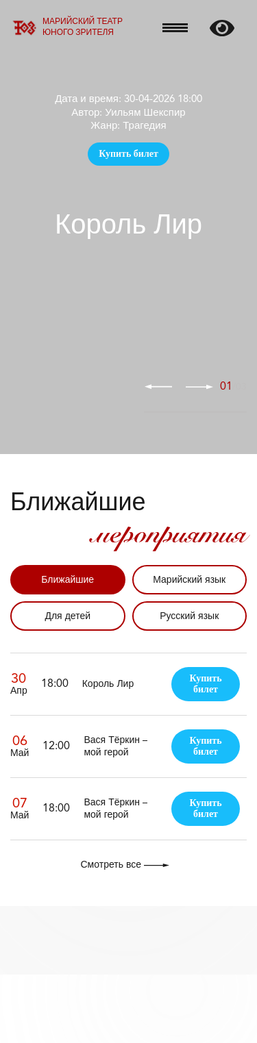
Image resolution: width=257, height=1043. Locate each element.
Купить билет (128, 154)
